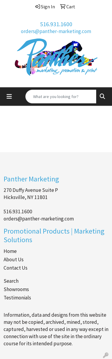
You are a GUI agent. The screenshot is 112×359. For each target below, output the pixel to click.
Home (10, 251)
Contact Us (15, 268)
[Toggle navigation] (9, 96)
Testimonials (17, 297)
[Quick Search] (60, 96)
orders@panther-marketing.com (56, 31)
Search (11, 281)
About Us (14, 259)
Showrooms (16, 289)
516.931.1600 (56, 24)
